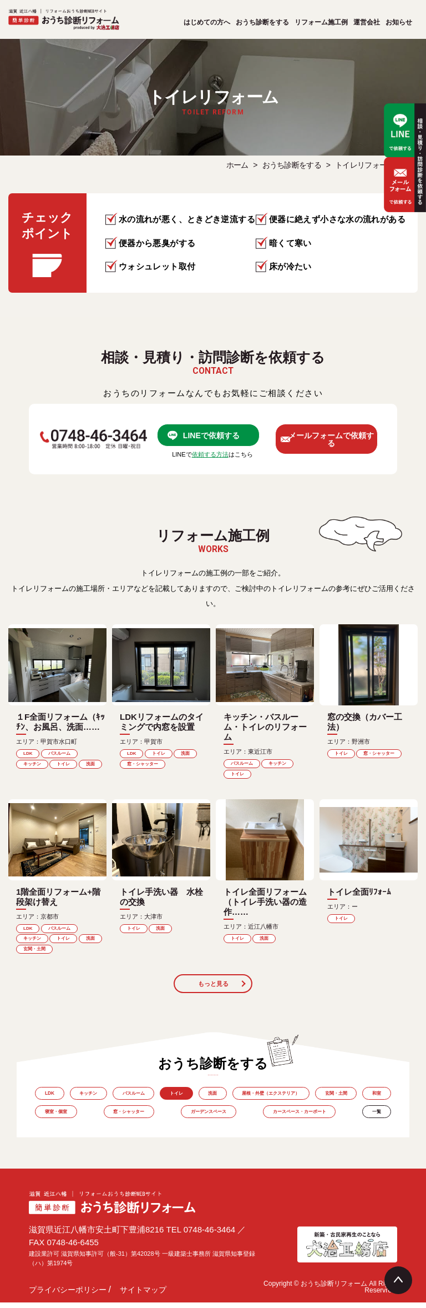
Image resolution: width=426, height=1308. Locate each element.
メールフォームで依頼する (338, 441)
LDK (51, 1100)
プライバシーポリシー (67, 1295)
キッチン (94, 1100)
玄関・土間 (367, 1100)
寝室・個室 (99, 1120)
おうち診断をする (262, 22)
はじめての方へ (207, 22)
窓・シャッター (160, 1120)
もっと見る (213, 989)
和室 (51, 1120)
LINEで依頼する (218, 436)
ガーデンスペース (228, 1120)
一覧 (375, 1120)
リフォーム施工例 (321, 22)
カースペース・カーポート (309, 1120)
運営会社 (366, 22)
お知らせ (399, 22)
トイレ (191, 1100)
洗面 (231, 1100)
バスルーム (143, 1100)
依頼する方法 (210, 458)
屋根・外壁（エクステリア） (295, 1100)
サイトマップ (143, 1295)
